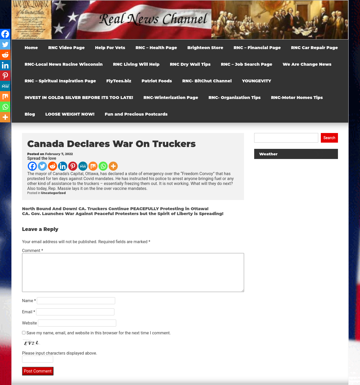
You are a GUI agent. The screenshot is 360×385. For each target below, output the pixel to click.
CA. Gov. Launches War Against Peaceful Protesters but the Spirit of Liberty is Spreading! (122, 213)
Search (329, 137)
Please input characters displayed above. (59, 353)
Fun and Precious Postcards (136, 114)
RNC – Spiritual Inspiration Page (60, 80)
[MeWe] (82, 166)
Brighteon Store (205, 47)
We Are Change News (307, 64)
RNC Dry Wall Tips (190, 64)
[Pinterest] (72, 166)
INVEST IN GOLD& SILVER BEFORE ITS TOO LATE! (79, 97)
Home (31, 47)
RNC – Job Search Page (246, 64)
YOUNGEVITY (256, 80)
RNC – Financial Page (257, 47)
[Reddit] (52, 166)
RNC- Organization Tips (235, 97)
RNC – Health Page (156, 47)
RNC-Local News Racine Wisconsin (64, 64)
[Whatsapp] (103, 166)
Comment (32, 250)
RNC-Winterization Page (170, 97)
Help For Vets (110, 47)
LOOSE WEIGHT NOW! (69, 114)
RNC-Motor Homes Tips (297, 97)
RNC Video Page (66, 47)
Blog (30, 114)
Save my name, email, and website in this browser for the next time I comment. (98, 332)
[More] (113, 166)
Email (28, 311)
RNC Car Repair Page (314, 47)
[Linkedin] (62, 166)
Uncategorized (53, 193)
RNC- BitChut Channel (207, 80)
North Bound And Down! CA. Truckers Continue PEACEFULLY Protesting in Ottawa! (115, 208)
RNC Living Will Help (136, 64)
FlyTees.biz (118, 80)
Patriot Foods (157, 80)
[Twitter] (42, 166)
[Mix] (93, 166)
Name (29, 300)
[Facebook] (32, 166)
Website (29, 323)
